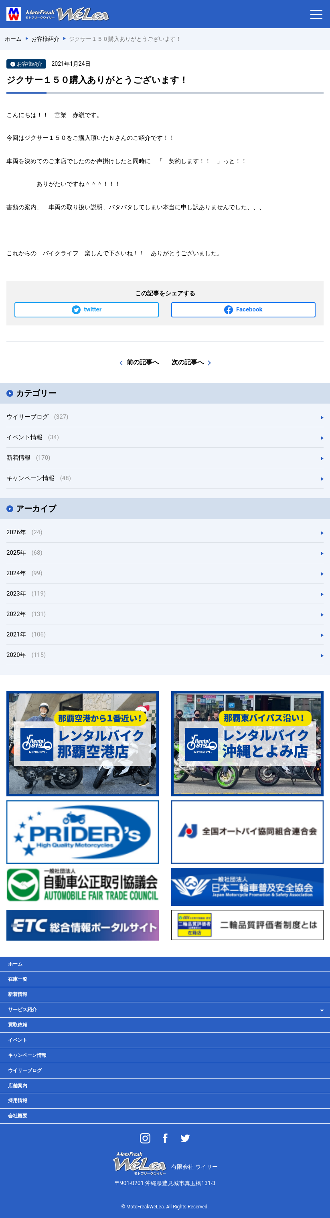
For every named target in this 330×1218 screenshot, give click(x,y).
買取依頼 (17, 1025)
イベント (17, 1040)
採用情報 (17, 1100)
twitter (92, 309)
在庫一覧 (17, 979)
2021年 (26, 634)
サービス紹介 (22, 1009)
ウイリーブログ (37, 416)
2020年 (26, 654)
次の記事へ (188, 362)
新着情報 (28, 457)
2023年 (26, 593)
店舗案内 (17, 1086)
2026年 (24, 532)
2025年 (24, 552)
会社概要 (17, 1116)
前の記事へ (143, 362)
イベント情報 (32, 437)
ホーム (15, 964)
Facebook (249, 309)
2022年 (26, 614)
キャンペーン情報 (38, 478)
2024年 (24, 573)
